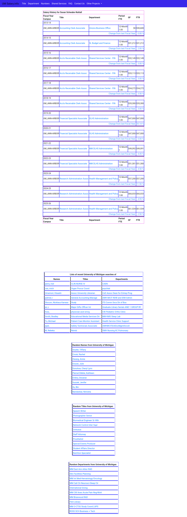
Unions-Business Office (100, 28)
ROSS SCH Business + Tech (82, 511)
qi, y (47, 307)
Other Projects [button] (93, 3)
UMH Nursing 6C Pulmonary (115, 330)
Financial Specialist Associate (73, 118)
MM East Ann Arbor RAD (81, 469)
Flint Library (75, 502)
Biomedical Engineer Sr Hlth (86, 420)
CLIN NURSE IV (78, 284)
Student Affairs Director (84, 448)
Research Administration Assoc (74, 178)
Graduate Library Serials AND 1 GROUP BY (121, 307)
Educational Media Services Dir (85, 316)
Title (24, 3)
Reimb (74, 330)
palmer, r (49, 298)
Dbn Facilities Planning (80, 474)
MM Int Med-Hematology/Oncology (86, 478)
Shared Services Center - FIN (102, 58)
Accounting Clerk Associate (72, 28)
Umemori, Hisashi (53, 293)
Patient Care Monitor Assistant (85, 321)
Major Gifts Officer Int (81, 307)
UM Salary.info (10, 3)
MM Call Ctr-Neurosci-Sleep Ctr (84, 483)
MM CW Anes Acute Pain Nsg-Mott (86, 492)
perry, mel (49, 284)
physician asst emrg (80, 312)
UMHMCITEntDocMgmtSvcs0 (116, 326)
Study (73, 302)
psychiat (106, 288)
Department (33, 3)
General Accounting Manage (84, 298)
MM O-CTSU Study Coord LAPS (84, 506)
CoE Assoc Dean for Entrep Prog (117, 293)
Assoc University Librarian (83, 293)
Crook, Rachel (78, 354)
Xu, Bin (75, 387)
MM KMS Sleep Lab (111, 316)
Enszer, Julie (78, 364)
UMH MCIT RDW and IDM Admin (117, 298)
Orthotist (77, 429)
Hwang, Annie (78, 359)
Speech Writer (79, 411)
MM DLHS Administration (101, 148)
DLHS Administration (99, 118)
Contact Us (79, 3)
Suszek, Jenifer (79, 382)
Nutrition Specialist (82, 453)
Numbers (45, 3)
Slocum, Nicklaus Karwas (56, 302)
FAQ (70, 3)
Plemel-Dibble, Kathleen (83, 373)
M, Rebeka (50, 330)
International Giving (79, 488)
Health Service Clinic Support (115, 321)
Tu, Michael (50, 321)
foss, (47, 312)
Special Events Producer (84, 443)
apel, (47, 326)
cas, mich (49, 288)
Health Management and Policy (103, 178)
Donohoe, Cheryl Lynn (82, 368)
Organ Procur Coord (80, 288)
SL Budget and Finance (99, 43)
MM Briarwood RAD (79, 497)
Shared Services (59, 3)
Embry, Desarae (79, 378)
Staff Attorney (79, 434)
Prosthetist (78, 439)
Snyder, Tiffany (79, 350)
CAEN (105, 284)
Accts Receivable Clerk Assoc (73, 58)
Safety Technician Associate (84, 326)
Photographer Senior (82, 415)
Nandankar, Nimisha (81, 392)
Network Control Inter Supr (85, 425)
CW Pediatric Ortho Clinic (114, 312)
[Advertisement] (93, 252)
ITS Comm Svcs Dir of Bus (114, 302)
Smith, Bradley (51, 316)
